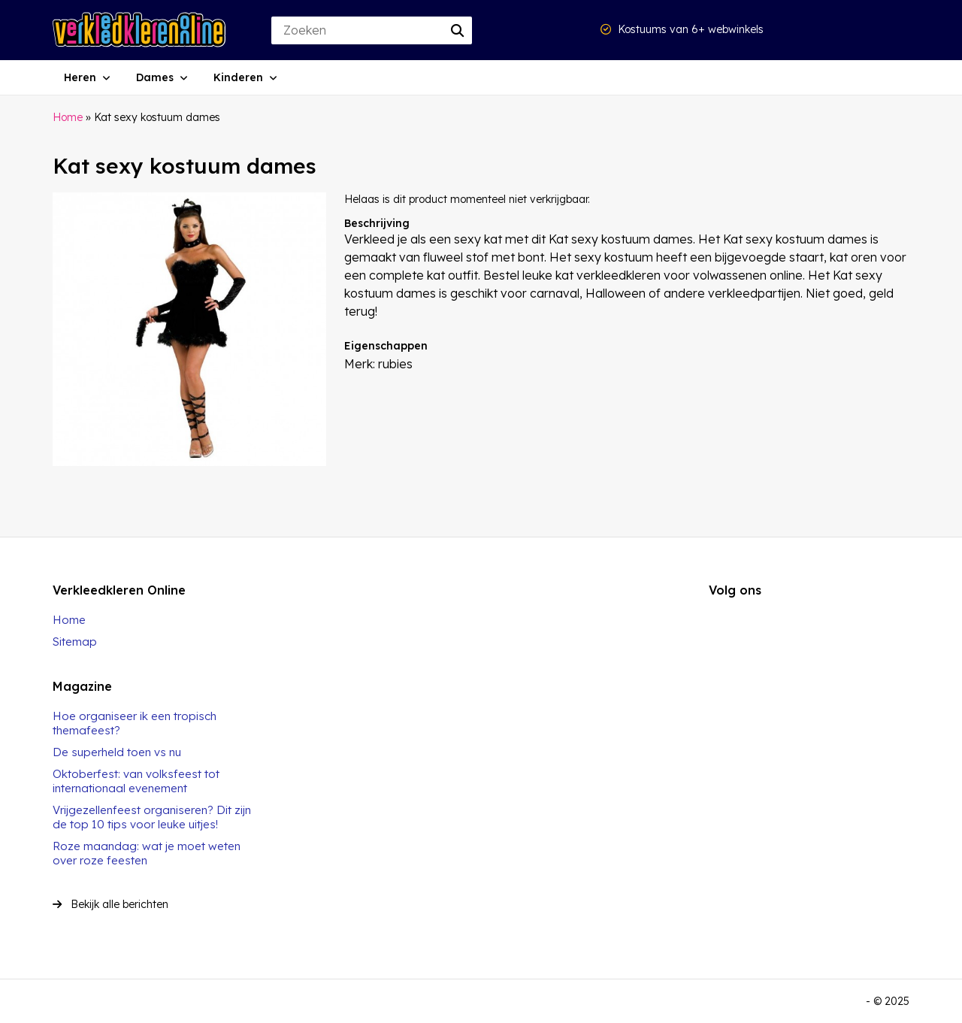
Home (68, 117)
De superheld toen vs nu (117, 752)
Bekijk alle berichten (110, 904)
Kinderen (238, 77)
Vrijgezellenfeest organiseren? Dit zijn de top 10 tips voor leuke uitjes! (152, 817)
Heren (80, 77)
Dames (155, 77)
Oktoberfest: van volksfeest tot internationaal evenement (136, 781)
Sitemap (75, 641)
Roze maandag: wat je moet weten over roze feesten (146, 853)
